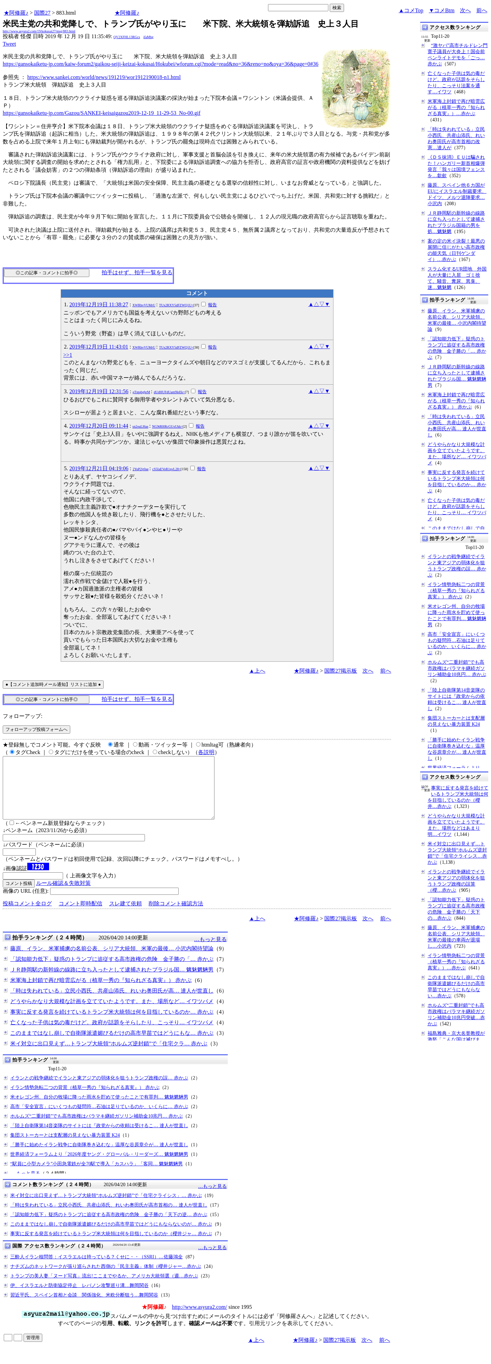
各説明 (206, 752)
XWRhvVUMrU (143, 305)
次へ (465, 10)
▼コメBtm (442, 10)
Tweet (9, 44)
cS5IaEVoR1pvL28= (166, 469)
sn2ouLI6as (140, 426)
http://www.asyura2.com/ (199, 1319)
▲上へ (257, 671)
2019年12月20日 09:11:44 (99, 426)
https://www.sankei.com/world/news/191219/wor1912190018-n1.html (104, 77)
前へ (481, 10)
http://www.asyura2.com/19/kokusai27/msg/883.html (39, 31)
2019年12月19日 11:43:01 (99, 347)
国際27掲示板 (340, 671)
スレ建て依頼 (125, 916)
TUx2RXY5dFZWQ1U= (176, 305)
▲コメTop (411, 10)
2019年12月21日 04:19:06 (99, 468)
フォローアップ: (22, 716)
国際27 (42, 13)
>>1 (67, 355)
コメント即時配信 (80, 916)
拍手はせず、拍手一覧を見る (137, 272)
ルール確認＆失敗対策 (63, 895)
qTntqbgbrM (141, 392)
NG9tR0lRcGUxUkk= (167, 426)
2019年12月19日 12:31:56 (99, 391)
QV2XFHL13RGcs (127, 37)
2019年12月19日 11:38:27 (99, 304)
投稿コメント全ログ (27, 916)
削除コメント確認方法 (176, 916)
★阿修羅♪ (16, 13)
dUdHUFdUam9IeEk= (169, 392)
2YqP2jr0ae (141, 469)
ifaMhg (148, 37)
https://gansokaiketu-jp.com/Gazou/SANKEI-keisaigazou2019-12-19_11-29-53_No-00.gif (101, 113)
